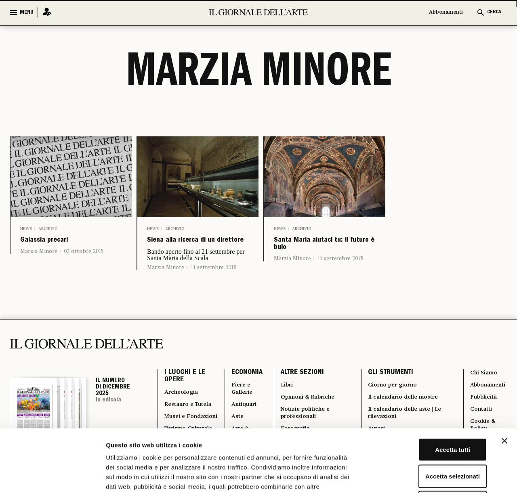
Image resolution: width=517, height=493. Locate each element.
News (26, 229)
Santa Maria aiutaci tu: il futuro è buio (320, 249)
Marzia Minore (38, 256)
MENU (27, 12)
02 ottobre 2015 (84, 256)
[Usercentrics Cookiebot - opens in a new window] (52, 477)
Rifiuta (429, 440)
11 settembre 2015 (213, 284)
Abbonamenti (446, 12)
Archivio (48, 229)
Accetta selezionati (428, 413)
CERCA (494, 12)
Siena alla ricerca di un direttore (193, 249)
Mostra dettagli (425, 477)
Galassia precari (57, 243)
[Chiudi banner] (504, 378)
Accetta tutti (429, 387)
